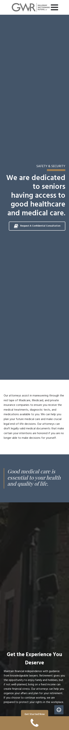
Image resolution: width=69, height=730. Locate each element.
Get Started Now (34, 714)
